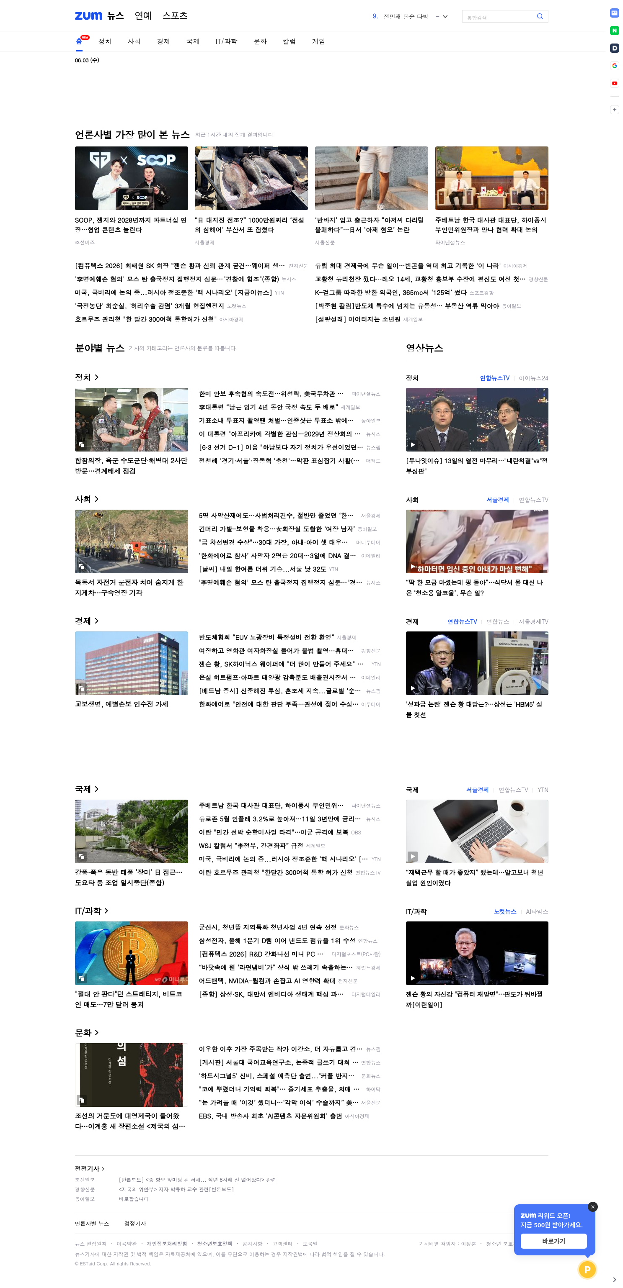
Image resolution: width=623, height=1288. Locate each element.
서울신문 (325, 242)
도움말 (310, 1243)
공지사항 (253, 1243)
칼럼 (289, 41)
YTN (543, 789)
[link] (614, 13)
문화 (260, 41)
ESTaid (87, 1263)
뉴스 (115, 15)
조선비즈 (85, 242)
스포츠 (175, 15)
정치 (105, 41)
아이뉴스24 (533, 378)
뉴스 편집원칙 (91, 1243)
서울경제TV (533, 621)
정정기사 (87, 1168)
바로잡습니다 (134, 1198)
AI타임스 (537, 911)
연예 (143, 15)
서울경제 (205, 242)
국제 (193, 41)
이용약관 (127, 1243)
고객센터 (283, 1243)
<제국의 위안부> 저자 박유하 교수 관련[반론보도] (176, 1189)
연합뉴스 (497, 621)
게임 (319, 41)
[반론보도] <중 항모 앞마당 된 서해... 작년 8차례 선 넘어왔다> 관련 (198, 1179)
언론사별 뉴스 (92, 1223)
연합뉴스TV (494, 378)
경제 (164, 41)
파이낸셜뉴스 (450, 242)
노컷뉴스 (505, 911)
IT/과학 (227, 41)
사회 (134, 41)
